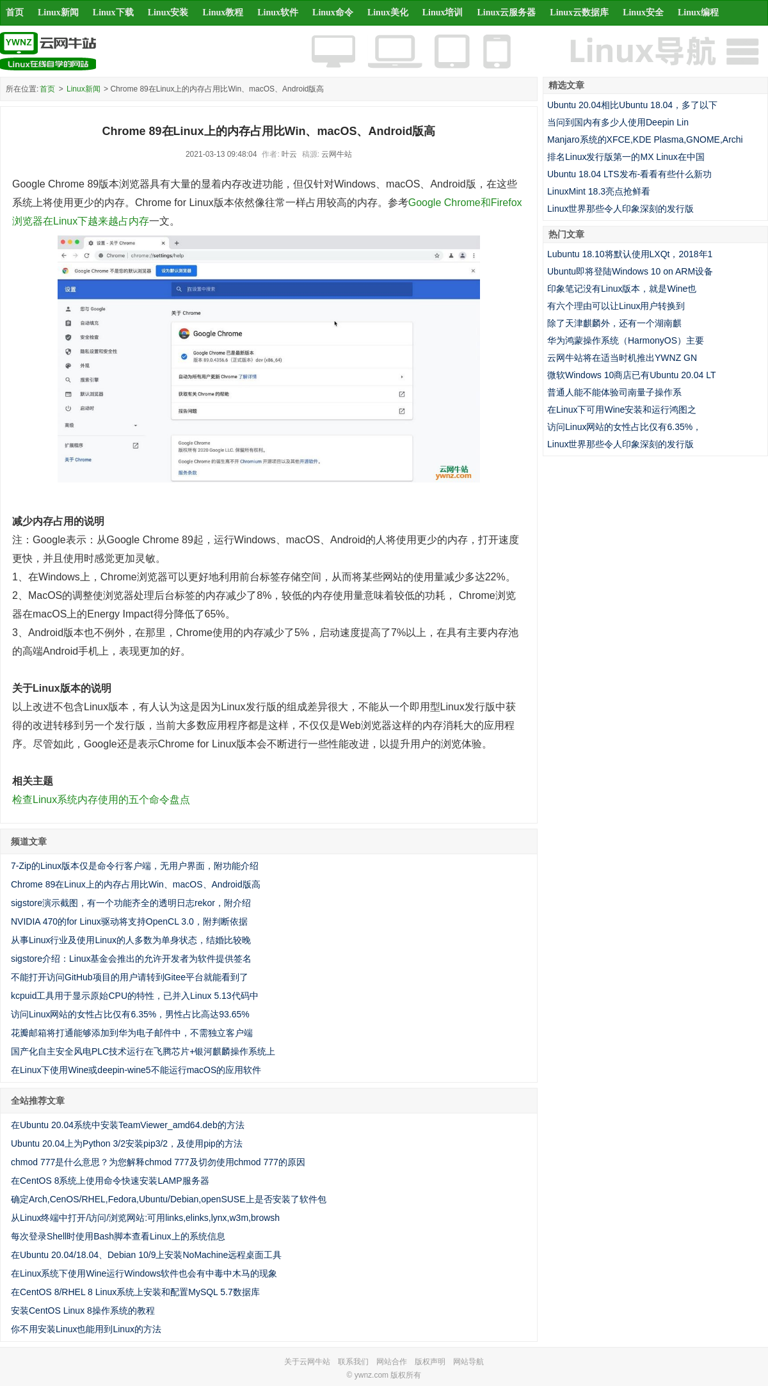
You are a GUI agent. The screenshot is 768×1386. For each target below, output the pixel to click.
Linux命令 (332, 12)
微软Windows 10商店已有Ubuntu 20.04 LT (631, 375)
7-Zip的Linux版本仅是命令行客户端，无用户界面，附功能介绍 (135, 866)
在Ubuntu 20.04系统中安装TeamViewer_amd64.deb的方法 (127, 1125)
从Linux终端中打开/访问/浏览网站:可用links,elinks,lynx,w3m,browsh (145, 1218)
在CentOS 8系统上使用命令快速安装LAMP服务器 (110, 1180)
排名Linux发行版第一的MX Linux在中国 (626, 157)
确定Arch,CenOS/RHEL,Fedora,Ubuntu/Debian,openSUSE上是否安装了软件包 (168, 1199)
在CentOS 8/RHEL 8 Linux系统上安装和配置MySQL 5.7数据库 (135, 1292)
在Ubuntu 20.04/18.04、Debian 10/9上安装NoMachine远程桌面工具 (146, 1255)
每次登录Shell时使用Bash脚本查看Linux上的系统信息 (118, 1236)
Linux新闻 (58, 12)
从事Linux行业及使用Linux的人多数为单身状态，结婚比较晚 (131, 940)
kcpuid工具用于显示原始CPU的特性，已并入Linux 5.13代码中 (135, 996)
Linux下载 (113, 12)
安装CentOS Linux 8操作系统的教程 (83, 1310)
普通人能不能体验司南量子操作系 (614, 392)
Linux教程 (222, 12)
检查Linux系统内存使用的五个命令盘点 (101, 799)
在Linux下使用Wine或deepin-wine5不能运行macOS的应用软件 (136, 1070)
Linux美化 (387, 12)
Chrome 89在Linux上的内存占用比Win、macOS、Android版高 (135, 884)
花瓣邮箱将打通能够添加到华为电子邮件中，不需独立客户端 (132, 1033)
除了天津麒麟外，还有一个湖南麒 (614, 323)
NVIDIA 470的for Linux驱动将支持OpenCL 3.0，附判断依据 (129, 921)
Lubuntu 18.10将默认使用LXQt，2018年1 (629, 254)
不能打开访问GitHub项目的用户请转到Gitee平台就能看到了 (129, 977)
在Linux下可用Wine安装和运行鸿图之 (621, 409)
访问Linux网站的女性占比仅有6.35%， (624, 427)
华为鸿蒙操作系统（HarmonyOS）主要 (625, 340)
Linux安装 (168, 12)
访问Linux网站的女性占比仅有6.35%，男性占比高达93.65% (130, 1014)
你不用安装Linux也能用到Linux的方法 (86, 1329)
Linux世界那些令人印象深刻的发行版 (620, 208)
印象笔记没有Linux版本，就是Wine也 (621, 288)
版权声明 (430, 1361)
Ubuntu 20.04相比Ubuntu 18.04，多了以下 (632, 105)
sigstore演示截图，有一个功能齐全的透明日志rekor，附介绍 (131, 903)
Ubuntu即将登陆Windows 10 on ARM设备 (630, 271)
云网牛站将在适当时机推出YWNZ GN (622, 358)
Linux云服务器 (506, 12)
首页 (15, 12)
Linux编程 (698, 12)
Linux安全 (643, 12)
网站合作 (391, 1361)
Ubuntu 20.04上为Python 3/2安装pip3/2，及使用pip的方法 (127, 1143)
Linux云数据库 (579, 12)
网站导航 (468, 1361)
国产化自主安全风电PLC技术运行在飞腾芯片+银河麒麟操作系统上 (143, 1051)
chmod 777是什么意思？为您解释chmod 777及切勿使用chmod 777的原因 (158, 1162)
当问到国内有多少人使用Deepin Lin (618, 122)
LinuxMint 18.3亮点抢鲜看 (598, 191)
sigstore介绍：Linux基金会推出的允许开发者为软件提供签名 (131, 958)
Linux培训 (442, 12)
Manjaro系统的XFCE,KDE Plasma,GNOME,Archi (645, 139)
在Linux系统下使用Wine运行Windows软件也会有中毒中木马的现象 (144, 1273)
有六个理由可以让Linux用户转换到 (616, 306)
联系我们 (353, 1361)
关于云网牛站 (307, 1361)
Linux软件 (277, 12)
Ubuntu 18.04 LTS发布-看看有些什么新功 (629, 174)
